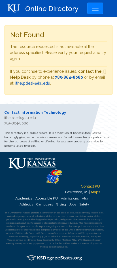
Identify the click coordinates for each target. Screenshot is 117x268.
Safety (84, 204)
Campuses (44, 204)
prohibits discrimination (42, 212)
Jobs (72, 204)
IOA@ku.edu (22, 233)
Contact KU (90, 186)
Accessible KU (46, 198)
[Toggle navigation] (95, 8)
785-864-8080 (69, 77)
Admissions (70, 198)
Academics (23, 198)
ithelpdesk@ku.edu (32, 83)
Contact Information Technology (35, 112)
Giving (61, 204)
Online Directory (51, 9)
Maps (95, 192)
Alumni (87, 198)
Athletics (26, 204)
